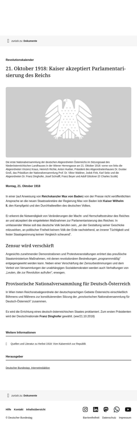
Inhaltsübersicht (35, 409)
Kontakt (18, 409)
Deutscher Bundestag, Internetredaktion (28, 367)
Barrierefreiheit (91, 417)
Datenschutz (109, 417)
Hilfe (8, 409)
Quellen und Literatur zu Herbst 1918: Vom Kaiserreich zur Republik (48, 343)
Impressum (125, 417)
